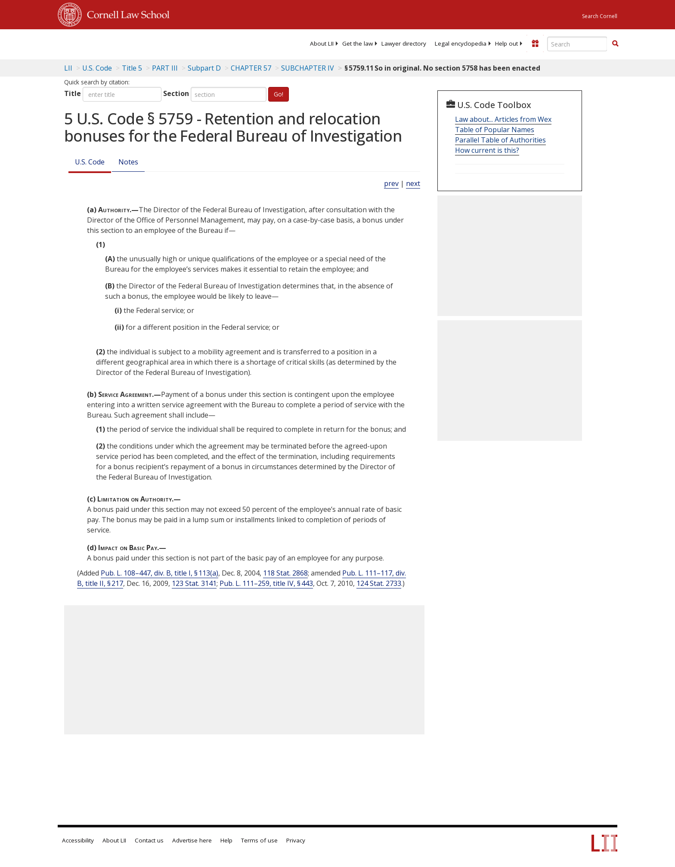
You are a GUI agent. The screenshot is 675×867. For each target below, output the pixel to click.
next (413, 183)
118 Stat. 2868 (285, 573)
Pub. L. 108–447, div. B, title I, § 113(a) (159, 573)
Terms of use (259, 840)
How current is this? (487, 150)
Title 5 (132, 68)
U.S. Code (90, 162)
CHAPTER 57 (251, 68)
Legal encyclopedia (460, 43)
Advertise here (192, 840)
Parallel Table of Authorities (500, 140)
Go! (278, 94)
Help (226, 840)
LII (68, 68)
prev (391, 183)
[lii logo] (154, 43)
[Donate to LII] (535, 43)
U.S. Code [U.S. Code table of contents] (97, 68)
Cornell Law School (126, 13)
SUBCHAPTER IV (307, 68)
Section (176, 93)
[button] (615, 43)
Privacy (295, 840)
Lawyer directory (403, 43)
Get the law (357, 43)
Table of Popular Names (494, 129)
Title (72, 93)
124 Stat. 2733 (378, 583)
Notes (128, 162)
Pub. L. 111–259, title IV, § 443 (266, 583)
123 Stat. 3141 (194, 583)
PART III (165, 68)
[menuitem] (322, 43)
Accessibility (78, 840)
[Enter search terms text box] (577, 44)
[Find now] (615, 44)
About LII (322, 43)
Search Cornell (599, 16)
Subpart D (204, 68)
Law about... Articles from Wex (503, 119)
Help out (506, 43)
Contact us (149, 840)
